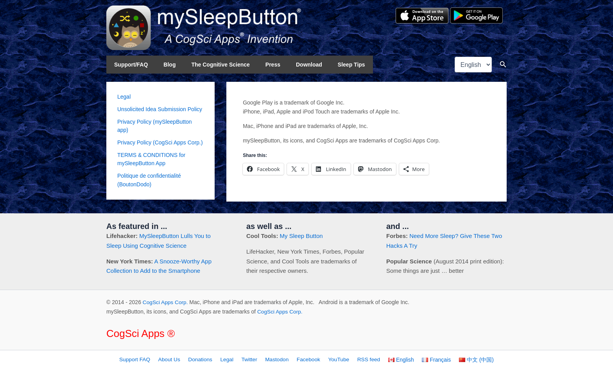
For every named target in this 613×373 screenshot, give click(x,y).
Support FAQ (147, 359)
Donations (208, 359)
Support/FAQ (128, 64)
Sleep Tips (325, 64)
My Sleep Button (301, 235)
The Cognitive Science (208, 64)
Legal (124, 97)
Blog (162, 64)
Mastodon (278, 359)
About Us (179, 359)
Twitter (253, 359)
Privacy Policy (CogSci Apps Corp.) (160, 142)
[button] (503, 64)
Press (256, 64)
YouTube (336, 359)
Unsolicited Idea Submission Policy (159, 109)
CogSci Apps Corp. (166, 302)
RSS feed (364, 359)
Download (288, 64)
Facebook (308, 359)
